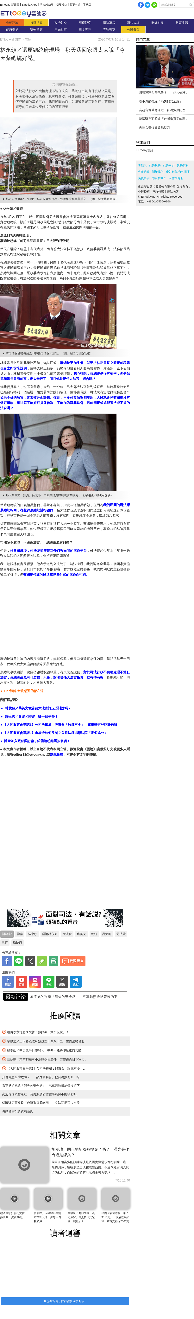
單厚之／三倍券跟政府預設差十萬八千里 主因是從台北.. (44, 1041)
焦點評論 (12, 22)
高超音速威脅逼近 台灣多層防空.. (163, 110)
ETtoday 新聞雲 (9, 4)
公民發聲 (133, 29)
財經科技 (157, 22)
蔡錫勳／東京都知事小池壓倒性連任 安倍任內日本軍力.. (44, 1059)
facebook (141, 5)
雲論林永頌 (50, 934)
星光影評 (60, 29)
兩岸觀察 (85, 22)
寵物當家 (36, 29)
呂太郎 (106, 934)
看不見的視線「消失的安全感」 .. (163, 101)
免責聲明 (144, 178)
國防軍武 (109, 22)
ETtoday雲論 (145, 150)
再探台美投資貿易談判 (17, 1111)
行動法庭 (36, 22)
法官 (5, 942)
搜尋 (191, 5)
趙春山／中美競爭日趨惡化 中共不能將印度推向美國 (41, 1050)
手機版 (87, 4)
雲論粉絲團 (46, 4)
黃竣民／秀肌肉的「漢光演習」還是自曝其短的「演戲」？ (81, 1217)
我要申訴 (75, 4)
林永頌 (32, 934)
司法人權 (133, 22)
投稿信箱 (183, 165)
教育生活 (182, 22)
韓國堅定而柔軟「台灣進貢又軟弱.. (163, 118)
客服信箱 (144, 171)
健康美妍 (12, 29)
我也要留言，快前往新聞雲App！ (65, 1301)
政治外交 (60, 22)
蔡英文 (81, 934)
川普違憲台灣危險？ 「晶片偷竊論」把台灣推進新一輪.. (74, 997)
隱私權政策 (159, 178)
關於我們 (158, 171)
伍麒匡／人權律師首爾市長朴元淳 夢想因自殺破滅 (47, 1217)
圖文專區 (85, 29)
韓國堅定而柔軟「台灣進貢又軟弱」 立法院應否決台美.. (41, 1102)
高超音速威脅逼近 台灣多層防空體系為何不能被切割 (39, 1094)
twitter (147, 5)
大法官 (67, 934)
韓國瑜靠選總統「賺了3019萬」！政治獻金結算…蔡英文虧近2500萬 (115, 1217)
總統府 (17, 942)
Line (154, 5)
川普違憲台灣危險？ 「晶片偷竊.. (163, 92)
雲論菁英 (109, 29)
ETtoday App (29, 4)
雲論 (25, 13)
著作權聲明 (176, 178)
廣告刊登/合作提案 (178, 171)
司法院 (121, 934)
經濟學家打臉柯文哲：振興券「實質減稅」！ (35, 1032)
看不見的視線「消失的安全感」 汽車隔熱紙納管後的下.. (41, 1085)
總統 (94, 934)
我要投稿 (61, 4)
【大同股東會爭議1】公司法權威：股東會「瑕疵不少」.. (43, 1068)
